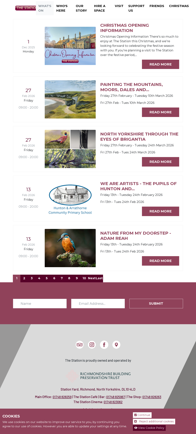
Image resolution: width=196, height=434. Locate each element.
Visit (119, 6)
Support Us (136, 8)
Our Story (81, 8)
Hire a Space (99, 8)
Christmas (179, 6)
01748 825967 (115, 397)
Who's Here (62, 8)
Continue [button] (142, 415)
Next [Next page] (92, 278)
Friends (156, 6)
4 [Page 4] (39, 278)
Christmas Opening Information (124, 28)
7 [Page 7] (62, 278)
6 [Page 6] (54, 278)
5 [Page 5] (47, 278)
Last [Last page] (99, 278)
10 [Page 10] (84, 278)
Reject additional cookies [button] (154, 421)
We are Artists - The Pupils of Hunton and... (138, 186)
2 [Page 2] (24, 278)
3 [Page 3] (32, 278)
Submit (156, 303)
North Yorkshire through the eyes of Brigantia (139, 136)
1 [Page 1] (16, 278)
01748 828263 (151, 397)
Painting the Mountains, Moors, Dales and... (131, 87)
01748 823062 (113, 402)
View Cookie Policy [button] (149, 428)
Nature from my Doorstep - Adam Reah (135, 235)
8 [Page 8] (69, 278)
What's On (44, 8)
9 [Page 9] (77, 278)
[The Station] (25, 8)
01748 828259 (62, 397)
